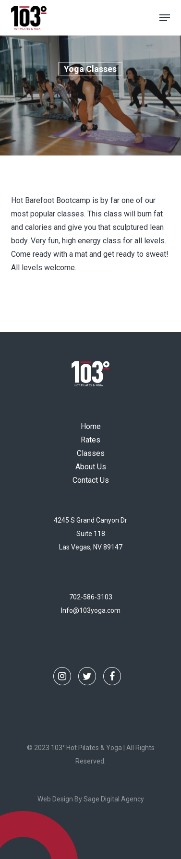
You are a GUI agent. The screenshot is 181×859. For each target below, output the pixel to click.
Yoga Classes (90, 69)
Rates (90, 439)
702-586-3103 (90, 597)
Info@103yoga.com (91, 610)
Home (91, 426)
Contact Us (90, 480)
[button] (164, 18)
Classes (91, 453)
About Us (90, 466)
